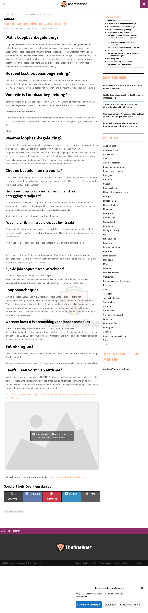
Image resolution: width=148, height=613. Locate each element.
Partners (117, 563)
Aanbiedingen (109, 146)
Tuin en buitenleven (112, 298)
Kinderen (107, 251)
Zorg (105, 340)
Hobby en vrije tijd (111, 230)
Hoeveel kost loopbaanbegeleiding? (121, 23)
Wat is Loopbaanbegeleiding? (119, 20)
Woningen (108, 327)
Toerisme (107, 294)
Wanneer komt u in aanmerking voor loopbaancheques (125, 54)
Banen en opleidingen (113, 167)
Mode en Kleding (111, 273)
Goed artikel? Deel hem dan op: (123, 64)
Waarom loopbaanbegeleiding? (119, 29)
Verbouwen (108, 310)
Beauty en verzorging (113, 171)
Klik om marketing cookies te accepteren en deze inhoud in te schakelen (52, 436)
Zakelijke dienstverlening (115, 336)
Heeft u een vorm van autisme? (120, 62)
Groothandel (109, 226)
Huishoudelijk (109, 239)
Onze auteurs (105, 563)
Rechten (107, 285)
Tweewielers (109, 302)
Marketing (108, 260)
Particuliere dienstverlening (116, 281)
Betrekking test (113, 58)
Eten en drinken (110, 205)
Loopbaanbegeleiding (13, 511)
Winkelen (107, 319)
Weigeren (110, 604)
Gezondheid (109, 222)
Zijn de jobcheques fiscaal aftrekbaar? (125, 47)
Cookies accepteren (88, 604)
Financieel (108, 209)
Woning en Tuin (110, 323)
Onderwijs (108, 277)
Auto (105, 158)
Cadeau (106, 184)
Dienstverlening (110, 188)
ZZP (105, 344)
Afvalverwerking (111, 150)
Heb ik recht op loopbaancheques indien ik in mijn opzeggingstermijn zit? (124, 37)
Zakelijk (107, 332)
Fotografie (108, 213)
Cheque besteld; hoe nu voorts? (120, 32)
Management (109, 256)
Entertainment (109, 201)
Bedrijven (107, 175)
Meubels (107, 268)
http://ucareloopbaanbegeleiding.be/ (67, 477)
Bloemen (107, 180)
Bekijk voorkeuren (131, 604)
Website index (128, 563)
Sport (105, 289)
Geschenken (109, 217)
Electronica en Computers (115, 192)
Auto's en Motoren (111, 163)
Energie (107, 196)
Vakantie (107, 306)
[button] (142, 588)
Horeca (106, 234)
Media (106, 264)
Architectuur (8, 19)
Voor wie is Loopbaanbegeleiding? (121, 26)
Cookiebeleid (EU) (90, 563)
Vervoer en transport (113, 315)
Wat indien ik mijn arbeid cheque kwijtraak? (123, 44)
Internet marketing (112, 247)
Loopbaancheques (114, 50)
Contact (140, 563)
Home (78, 563)
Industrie (107, 243)
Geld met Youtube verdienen (116, 369)
